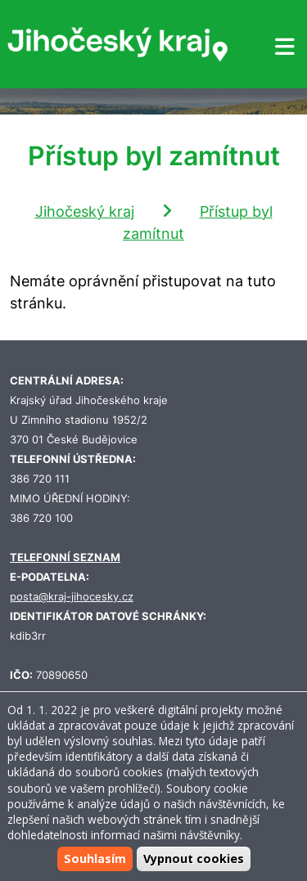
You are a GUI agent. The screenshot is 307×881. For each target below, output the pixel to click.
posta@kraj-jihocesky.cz (71, 597)
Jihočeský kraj (84, 211)
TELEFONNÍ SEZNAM (65, 557)
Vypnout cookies (193, 858)
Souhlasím (95, 858)
